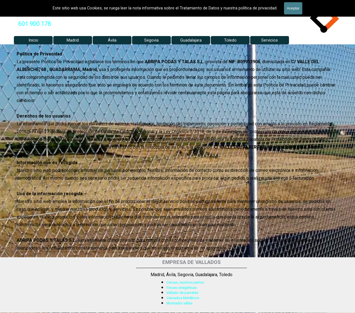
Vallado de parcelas (182, 293)
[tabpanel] (34, 23)
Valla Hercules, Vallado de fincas (49, 14)
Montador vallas (179, 303)
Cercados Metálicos (182, 298)
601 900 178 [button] (34, 23)
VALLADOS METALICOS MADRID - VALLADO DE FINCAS (89, 3)
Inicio (33, 40)
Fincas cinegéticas (181, 288)
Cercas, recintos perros (185, 282)
